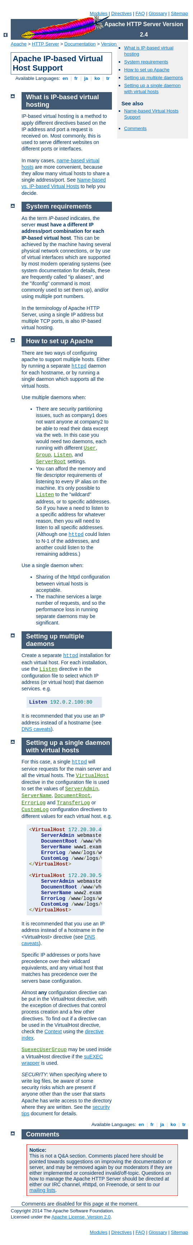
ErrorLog (34, 803)
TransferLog (73, 803)
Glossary (158, 13)
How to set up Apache (146, 69)
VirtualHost (92, 776)
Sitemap (179, 13)
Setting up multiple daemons (153, 77)
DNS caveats (36, 729)
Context (53, 1031)
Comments (135, 128)
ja (86, 78)
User (90, 448)
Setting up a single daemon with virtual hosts (152, 88)
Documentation (79, 44)
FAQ (140, 13)
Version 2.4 (112, 44)
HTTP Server (45, 44)
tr (108, 78)
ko (97, 78)
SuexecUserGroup (44, 1050)
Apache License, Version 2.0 (80, 1217)
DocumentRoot (73, 796)
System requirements (146, 61)
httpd (78, 366)
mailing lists (42, 1190)
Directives (121, 13)
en (65, 78)
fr (76, 78)
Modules (98, 13)
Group (43, 455)
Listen (63, 455)
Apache (19, 44)
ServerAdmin (81, 789)
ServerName (37, 796)
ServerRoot (51, 462)
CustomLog (35, 810)
